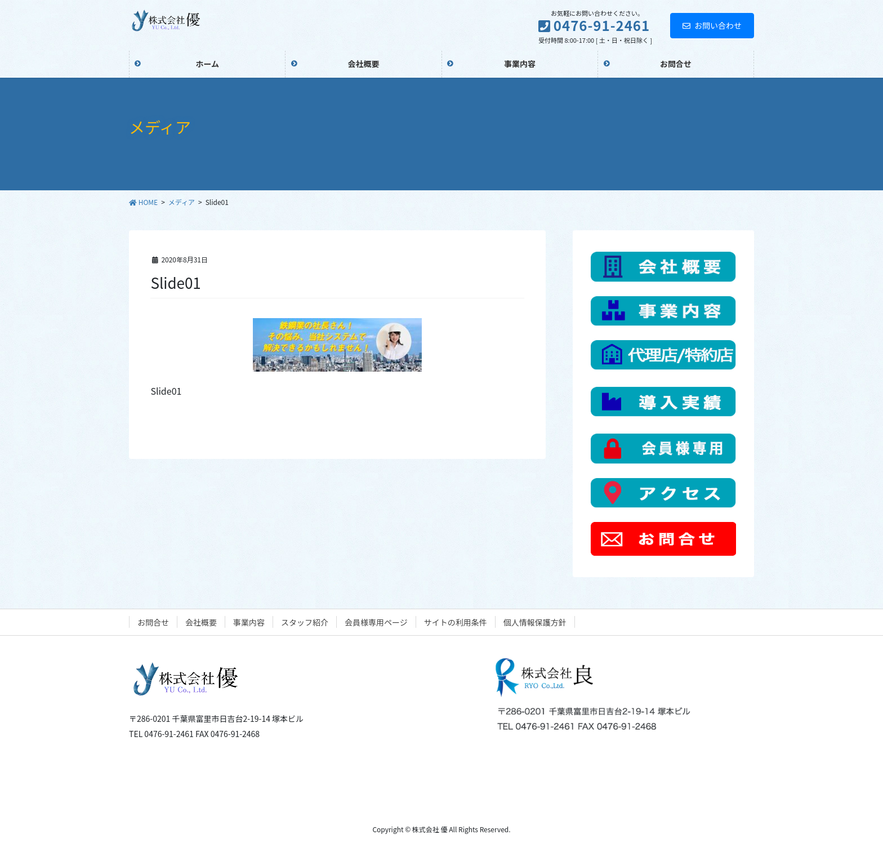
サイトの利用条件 (455, 622)
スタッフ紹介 (304, 622)
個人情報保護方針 (535, 622)
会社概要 (201, 622)
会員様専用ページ (376, 622)
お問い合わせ (712, 25)
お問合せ (153, 622)
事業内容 (249, 622)
